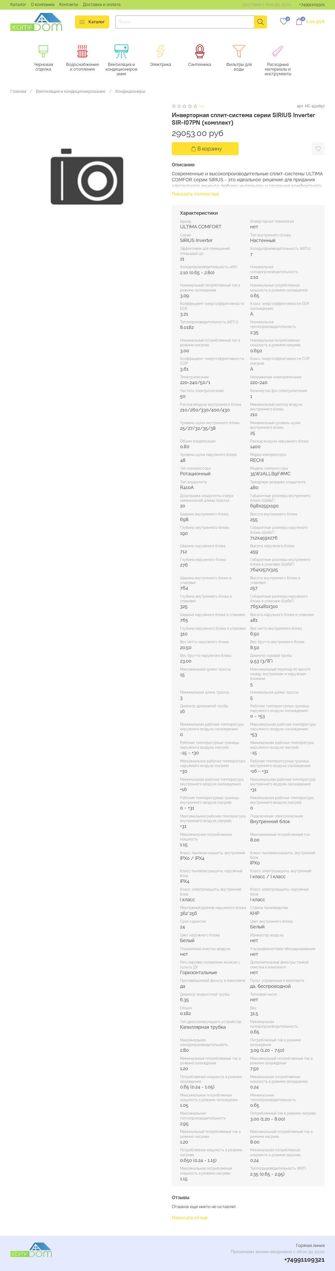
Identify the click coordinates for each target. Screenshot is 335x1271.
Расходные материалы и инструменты (284, 69)
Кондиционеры (130, 91)
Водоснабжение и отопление (84, 67)
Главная (18, 91)
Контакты (68, 4)
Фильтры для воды (244, 67)
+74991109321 (312, 4)
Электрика (164, 64)
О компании (43, 4)
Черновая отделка (44, 67)
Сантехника (204, 64)
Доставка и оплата (102, 4)
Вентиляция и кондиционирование (124, 69)
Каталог (18, 4)
